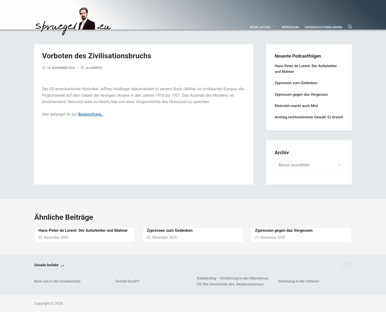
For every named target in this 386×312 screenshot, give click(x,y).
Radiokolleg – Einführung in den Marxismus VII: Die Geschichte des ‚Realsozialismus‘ (233, 281)
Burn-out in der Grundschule (57, 281)
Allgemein (94, 68)
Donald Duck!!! (127, 281)
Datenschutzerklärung (324, 27)
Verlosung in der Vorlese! (298, 281)
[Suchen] (350, 26)
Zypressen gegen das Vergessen (301, 94)
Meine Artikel (264, 27)
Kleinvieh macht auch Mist (296, 106)
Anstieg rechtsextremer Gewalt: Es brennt (309, 117)
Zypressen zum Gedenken (296, 83)
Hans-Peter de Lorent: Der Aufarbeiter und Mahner (83, 230)
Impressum (290, 27)
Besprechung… (91, 114)
